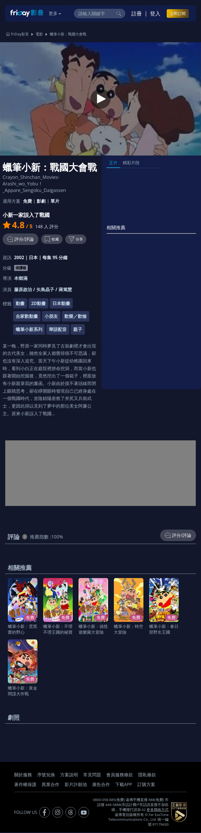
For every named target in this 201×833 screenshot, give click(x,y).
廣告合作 (101, 785)
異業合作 (50, 785)
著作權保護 (25, 785)
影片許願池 (76, 785)
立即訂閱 (178, 13)
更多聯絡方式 (158, 810)
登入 (155, 13)
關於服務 (23, 775)
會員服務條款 (119, 775)
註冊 (136, 13)
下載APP (123, 785)
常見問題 (92, 775)
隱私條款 (147, 775)
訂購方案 (146, 785)
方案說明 (69, 775)
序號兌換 (46, 775)
